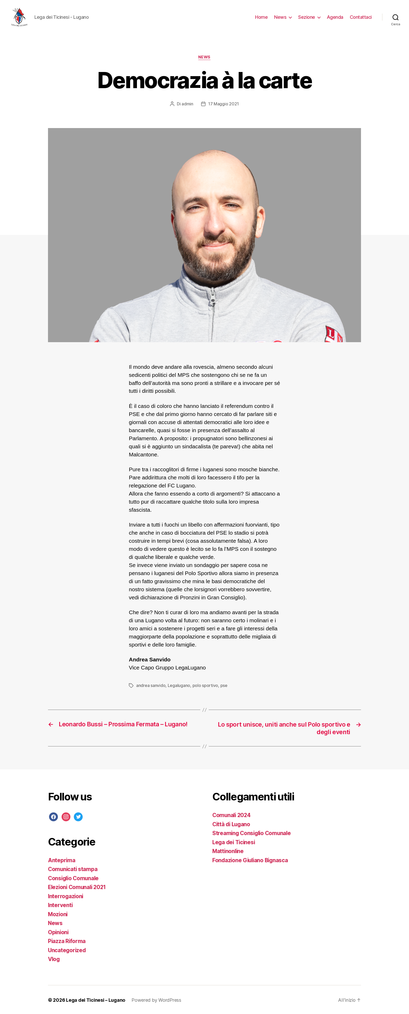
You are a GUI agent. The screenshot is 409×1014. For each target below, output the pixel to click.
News (280, 17)
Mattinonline (228, 850)
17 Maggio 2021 (223, 103)
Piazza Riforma (67, 940)
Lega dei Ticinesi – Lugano (95, 999)
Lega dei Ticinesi (234, 841)
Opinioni (58, 931)
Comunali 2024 (232, 814)
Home (261, 17)
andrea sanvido (150, 685)
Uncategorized (67, 949)
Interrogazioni (66, 895)
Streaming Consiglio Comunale (252, 832)
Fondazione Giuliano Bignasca (251, 859)
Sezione (306, 17)
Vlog (54, 958)
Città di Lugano (232, 823)
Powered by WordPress (156, 999)
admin (187, 103)
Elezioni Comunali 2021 (78, 886)
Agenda (335, 17)
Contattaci (361, 17)
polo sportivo (205, 685)
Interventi (60, 904)
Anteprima (62, 859)
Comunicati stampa (73, 868)
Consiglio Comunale (74, 877)
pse (223, 685)
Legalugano (179, 685)
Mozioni (58, 913)
